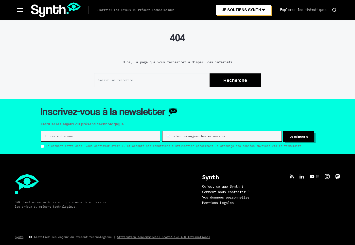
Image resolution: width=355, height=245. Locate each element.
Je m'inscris (298, 136)
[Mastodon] (337, 176)
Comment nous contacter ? (225, 192)
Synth (19, 236)
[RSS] (292, 176)
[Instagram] (327, 176)
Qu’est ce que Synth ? (223, 186)
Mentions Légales (218, 202)
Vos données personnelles (225, 197)
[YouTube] (314, 176)
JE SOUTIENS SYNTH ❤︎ (243, 9)
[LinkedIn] (302, 176)
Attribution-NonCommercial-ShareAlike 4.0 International (163, 236)
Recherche (235, 80)
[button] (20, 10)
